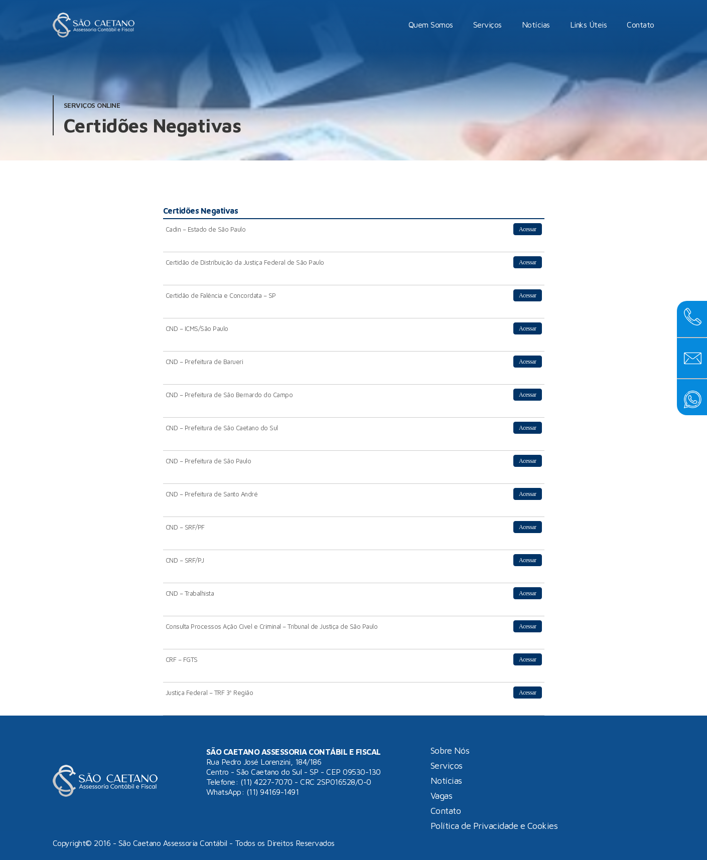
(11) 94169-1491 (272, 791)
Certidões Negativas (152, 125)
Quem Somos (431, 24)
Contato (641, 24)
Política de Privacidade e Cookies (494, 826)
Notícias (536, 24)
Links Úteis (589, 24)
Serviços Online (92, 105)
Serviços (488, 24)
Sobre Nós (450, 751)
